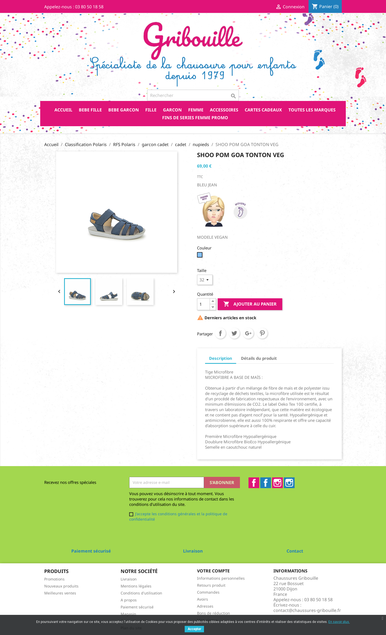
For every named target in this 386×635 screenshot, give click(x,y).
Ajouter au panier (250, 304)
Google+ (248, 333)
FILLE (151, 110)
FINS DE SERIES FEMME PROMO (195, 118)
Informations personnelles (221, 578)
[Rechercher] (193, 95)
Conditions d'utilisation (141, 593)
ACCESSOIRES (224, 110)
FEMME (195, 110)
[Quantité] (203, 304)
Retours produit (211, 585)
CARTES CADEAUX (263, 110)
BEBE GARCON (123, 110)
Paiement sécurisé (137, 606)
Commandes (208, 592)
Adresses (205, 606)
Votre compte (213, 571)
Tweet (234, 333)
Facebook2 (265, 482)
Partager (220, 333)
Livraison (129, 579)
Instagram (277, 482)
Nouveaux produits (61, 586)
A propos (129, 600)
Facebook (253, 482)
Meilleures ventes (60, 593)
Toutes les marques (312, 110)
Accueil (63, 110)
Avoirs (202, 599)
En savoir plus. (339, 622)
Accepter (194, 629)
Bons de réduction (213, 613)
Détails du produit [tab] (259, 358)
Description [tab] (220, 358)
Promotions (54, 579)
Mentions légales (136, 586)
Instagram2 (289, 482)
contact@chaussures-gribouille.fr (307, 610)
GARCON (172, 110)
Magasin (128, 613)
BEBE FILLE (90, 110)
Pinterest (262, 333)
